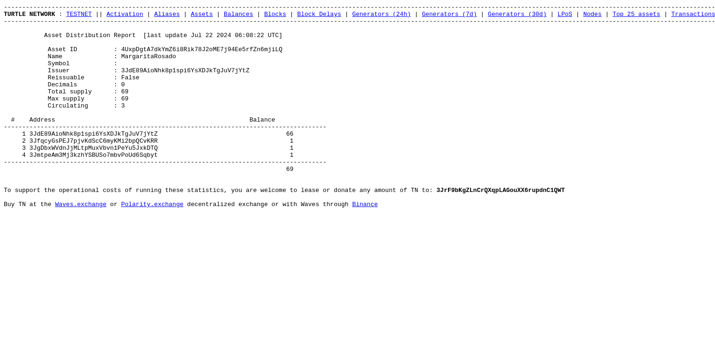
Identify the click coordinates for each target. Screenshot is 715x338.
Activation (124, 16)
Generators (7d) (449, 16)
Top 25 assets (636, 16)
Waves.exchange (80, 244)
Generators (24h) (381, 16)
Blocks (275, 16)
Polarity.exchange (152, 244)
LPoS (565, 16)
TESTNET (79, 16)
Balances (238, 16)
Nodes (592, 16)
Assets (202, 16)
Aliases (167, 16)
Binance (365, 244)
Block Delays (319, 16)
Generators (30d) (517, 16)
